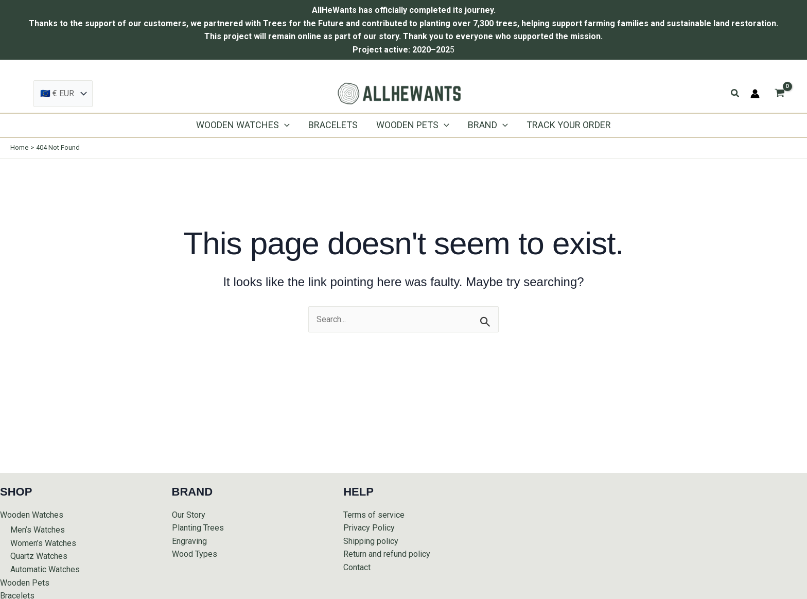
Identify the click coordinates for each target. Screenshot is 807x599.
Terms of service (374, 515)
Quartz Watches (38, 556)
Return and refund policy (386, 554)
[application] (284, 125)
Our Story (188, 515)
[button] (735, 93)
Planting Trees (198, 528)
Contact (357, 567)
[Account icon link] (755, 93)
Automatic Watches (45, 569)
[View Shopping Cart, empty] (779, 94)
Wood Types (194, 554)
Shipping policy (370, 541)
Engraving (189, 541)
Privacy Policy (369, 528)
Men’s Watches (37, 530)
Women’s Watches (43, 543)
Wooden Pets (24, 583)
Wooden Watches (31, 515)
